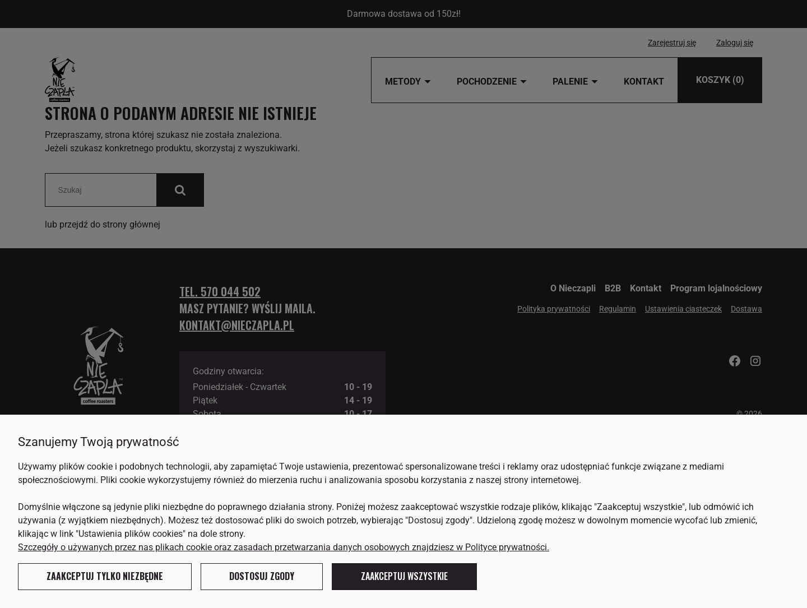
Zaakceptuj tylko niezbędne (105, 576)
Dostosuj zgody (261, 576)
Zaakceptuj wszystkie (404, 576)
